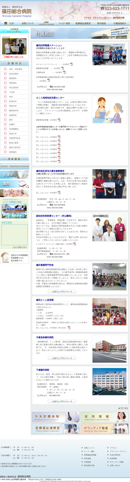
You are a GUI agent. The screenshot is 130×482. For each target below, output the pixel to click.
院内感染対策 (118, 17)
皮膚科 (12, 124)
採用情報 (113, 458)
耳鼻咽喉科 (14, 129)
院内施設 (87, 458)
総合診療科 (14, 74)
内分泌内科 (14, 88)
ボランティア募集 (117, 462)
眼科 (11, 120)
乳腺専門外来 (14, 138)
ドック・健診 (89, 451)
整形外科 (13, 106)
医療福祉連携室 (90, 455)
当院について (89, 448)
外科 (11, 97)
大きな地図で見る (20, 247)
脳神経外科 (14, 111)
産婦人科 (13, 134)
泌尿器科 (13, 115)
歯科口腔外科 (14, 147)
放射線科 (13, 152)
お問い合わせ (115, 465)
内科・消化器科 (15, 69)
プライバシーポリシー (102, 17)
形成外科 (13, 101)
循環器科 (13, 78)
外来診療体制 (115, 455)
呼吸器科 (13, 83)
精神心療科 (14, 143)
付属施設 (87, 462)
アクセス (87, 17)
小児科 (12, 92)
